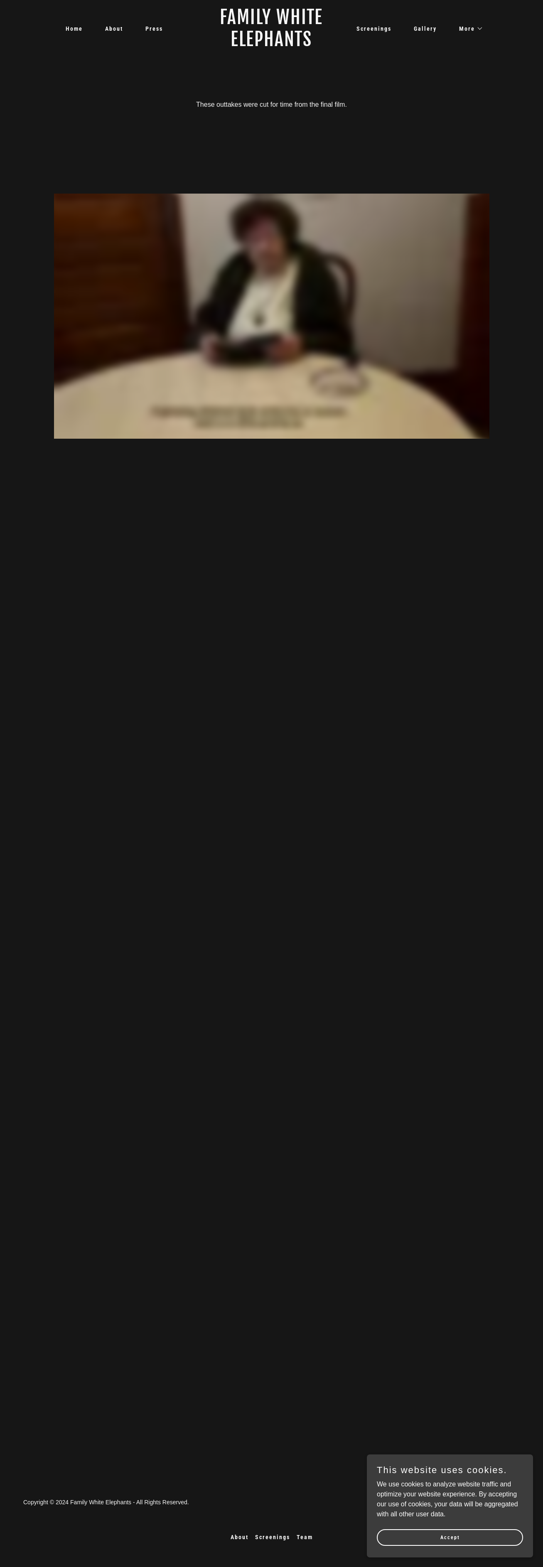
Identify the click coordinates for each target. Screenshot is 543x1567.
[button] (468, 29)
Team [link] (305, 1537)
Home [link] (74, 28)
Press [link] (154, 28)
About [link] (114, 28)
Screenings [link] (373, 28)
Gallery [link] (425, 28)
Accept (450, 1537)
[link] (271, 43)
